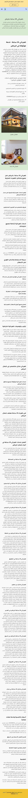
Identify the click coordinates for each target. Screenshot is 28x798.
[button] (2, 9)
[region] (14, 3)
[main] (14, 23)
